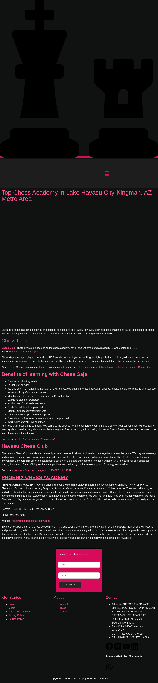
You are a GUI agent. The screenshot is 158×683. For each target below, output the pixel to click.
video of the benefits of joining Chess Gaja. (128, 367)
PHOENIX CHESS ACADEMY (35, 477)
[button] (107, 174)
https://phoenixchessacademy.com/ (31, 521)
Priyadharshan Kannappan (23, 351)
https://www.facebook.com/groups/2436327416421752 (41, 470)
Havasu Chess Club (25, 446)
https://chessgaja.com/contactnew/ (36, 439)
